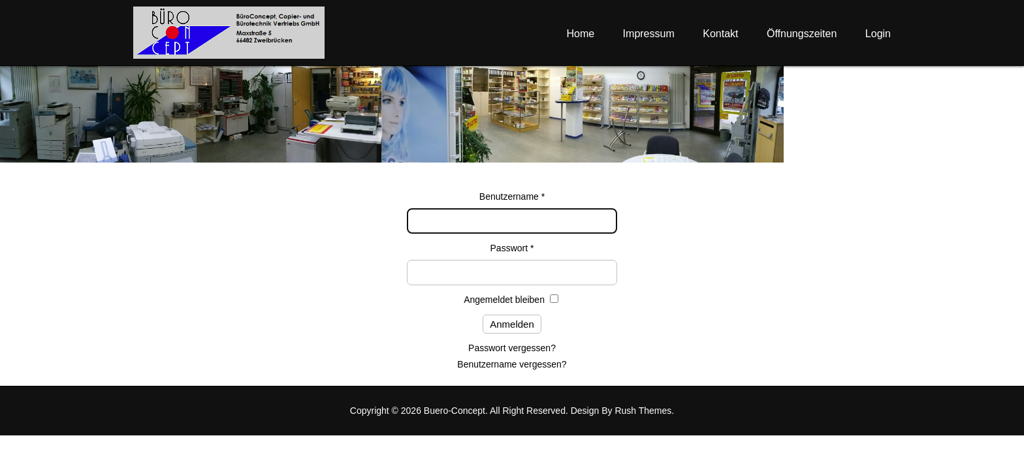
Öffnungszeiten (802, 33)
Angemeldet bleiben (504, 299)
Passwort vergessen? (512, 348)
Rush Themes (643, 410)
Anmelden (512, 324)
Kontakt (720, 33)
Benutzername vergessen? (511, 364)
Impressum (649, 33)
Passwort (512, 248)
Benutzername (512, 196)
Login (878, 33)
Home (580, 33)
